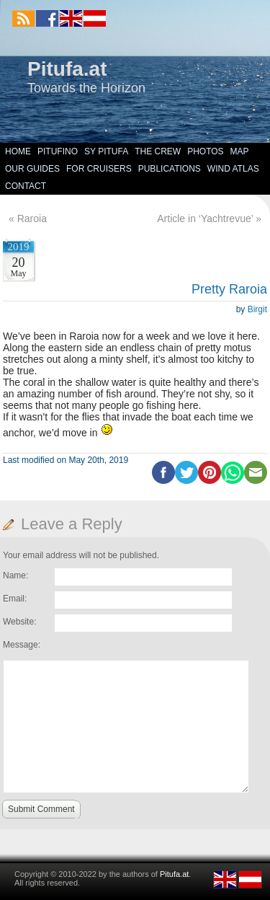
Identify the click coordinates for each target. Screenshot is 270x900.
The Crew (158, 151)
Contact (25, 186)
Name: (15, 575)
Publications (169, 169)
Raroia (32, 218)
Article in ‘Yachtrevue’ (205, 218)
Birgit (257, 309)
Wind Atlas (233, 169)
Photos (205, 151)
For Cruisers (99, 169)
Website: (19, 622)
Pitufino (57, 151)
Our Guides (32, 169)
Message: (21, 645)
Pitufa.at (67, 69)
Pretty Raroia (229, 289)
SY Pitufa (106, 151)
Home (18, 151)
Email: (15, 599)
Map (239, 151)
